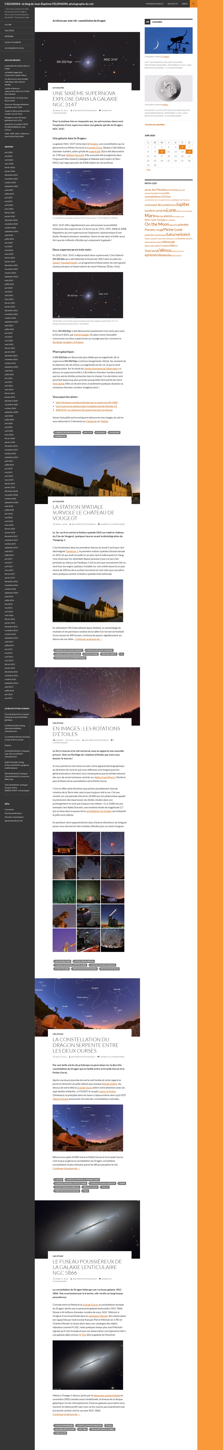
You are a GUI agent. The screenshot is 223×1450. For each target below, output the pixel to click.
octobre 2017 (10, 544)
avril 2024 (9, 250)
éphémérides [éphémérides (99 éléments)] (154, 255)
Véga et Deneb (60, 1098)
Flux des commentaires (14, 817)
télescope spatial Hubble (107, 1395)
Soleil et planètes (13, 42)
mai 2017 (8, 562)
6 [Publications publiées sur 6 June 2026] (182, 147)
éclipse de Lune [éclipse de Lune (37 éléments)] (177, 251)
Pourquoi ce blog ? (155, 4)
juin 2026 (9, 152)
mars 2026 (9, 163)
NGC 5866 (83, 1429)
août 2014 (9, 687)
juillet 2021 (9, 374)
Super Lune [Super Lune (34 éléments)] (173, 239)
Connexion (9, 809)
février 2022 (10, 348)
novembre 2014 (11, 675)
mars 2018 (9, 525)
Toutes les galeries (156, 124)
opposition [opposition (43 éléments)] (173, 225)
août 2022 (9, 325)
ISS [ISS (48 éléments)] (174, 205)
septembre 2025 (11, 186)
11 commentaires (173, 68)
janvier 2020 (10, 442)
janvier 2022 (10, 352)
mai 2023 (8, 291)
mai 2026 (8, 156)
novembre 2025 (11, 179)
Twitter (104, 421)
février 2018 (10, 529)
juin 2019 (9, 468)
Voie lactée (58, 383)
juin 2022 (9, 333)
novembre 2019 (11, 450)
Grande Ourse (94, 147)
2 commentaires (173, 116)
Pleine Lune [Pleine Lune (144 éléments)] (172, 229)
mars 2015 (9, 660)
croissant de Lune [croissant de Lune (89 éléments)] (156, 205)
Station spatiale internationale (70, 658)
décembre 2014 (11, 672)
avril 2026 (9, 160)
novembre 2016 (11, 585)
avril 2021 (9, 386)
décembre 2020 (11, 401)
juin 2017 (9, 559)
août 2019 (9, 461)
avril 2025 (9, 205)
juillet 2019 (9, 465)
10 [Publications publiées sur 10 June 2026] (162, 151)
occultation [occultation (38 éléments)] (170, 220)
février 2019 (10, 483)
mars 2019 (9, 480)
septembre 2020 (11, 412)
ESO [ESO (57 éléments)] (170, 205)
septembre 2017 (11, 547)
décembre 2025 (11, 175)
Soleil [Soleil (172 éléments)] (185, 234)
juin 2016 (9, 604)
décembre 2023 (11, 265)
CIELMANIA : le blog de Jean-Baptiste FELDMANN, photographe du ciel (49, 3)
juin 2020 (9, 423)
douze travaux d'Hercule (67, 1187)
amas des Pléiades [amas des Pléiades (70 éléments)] (156, 189)
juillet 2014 (9, 690)
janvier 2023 (10, 306)
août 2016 (9, 596)
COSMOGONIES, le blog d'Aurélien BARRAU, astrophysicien (15, 728)
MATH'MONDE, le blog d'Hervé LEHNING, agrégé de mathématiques (17, 765)
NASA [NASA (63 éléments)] (168, 216)
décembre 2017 (11, 536)
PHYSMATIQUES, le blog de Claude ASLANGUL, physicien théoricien (17, 776)
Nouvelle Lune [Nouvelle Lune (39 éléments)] (178, 216)
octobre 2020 (10, 408)
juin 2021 (9, 378)
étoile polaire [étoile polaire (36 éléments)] (176, 256)
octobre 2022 (10, 318)
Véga (85, 1191)
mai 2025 (8, 201)
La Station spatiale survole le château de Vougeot (83, 512)
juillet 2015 (9, 645)
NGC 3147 (88, 432)
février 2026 (10, 167)
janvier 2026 (10, 171)
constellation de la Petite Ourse (70, 965)
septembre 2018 (11, 502)
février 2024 (10, 258)
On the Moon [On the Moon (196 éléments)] (157, 224)
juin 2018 (9, 514)
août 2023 (9, 280)
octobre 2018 (10, 498)
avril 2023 (9, 295)
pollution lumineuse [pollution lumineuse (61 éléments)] (155, 234)
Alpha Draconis (62, 961)
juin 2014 (9, 694)
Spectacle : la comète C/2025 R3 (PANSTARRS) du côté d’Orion (16, 127)
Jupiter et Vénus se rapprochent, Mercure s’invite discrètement (17, 91)
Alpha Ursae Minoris (84, 961)
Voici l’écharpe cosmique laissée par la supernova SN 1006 (87, 402)
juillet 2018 (9, 510)
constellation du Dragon (67, 432)
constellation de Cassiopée (99, 650)
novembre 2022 (11, 314)
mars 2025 (9, 209)
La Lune (8, 25)
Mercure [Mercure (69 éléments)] (160, 216)
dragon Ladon (90, 1187)
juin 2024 (9, 243)
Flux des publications (13, 813)
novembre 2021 (11, 359)
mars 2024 (9, 254)
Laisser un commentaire (112, 524)
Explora (8, 745)
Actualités (58, 88)
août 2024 (9, 235)
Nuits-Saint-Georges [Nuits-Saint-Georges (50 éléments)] (155, 219)
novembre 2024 (11, 224)
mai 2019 (8, 472)
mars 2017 (9, 570)
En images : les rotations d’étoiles (86, 731)
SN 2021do (100, 432)
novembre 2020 (11, 404)
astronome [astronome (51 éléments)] (172, 189)
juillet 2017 (9, 555)
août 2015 (9, 641)
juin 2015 (9, 649)
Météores (9, 36)
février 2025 (10, 212)
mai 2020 (8, 427)
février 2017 (10, 574)
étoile (109, 1425)
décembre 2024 (11, 220)
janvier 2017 (10, 577)
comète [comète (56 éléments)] (166, 193)
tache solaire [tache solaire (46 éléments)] (156, 242)
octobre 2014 (10, 679)
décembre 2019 (11, 446)
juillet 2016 (9, 600)
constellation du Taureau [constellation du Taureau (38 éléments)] (179, 200)
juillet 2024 (9, 239)
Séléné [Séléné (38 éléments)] (147, 242)
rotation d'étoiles (110, 969)
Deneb (122, 1183)
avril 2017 (9, 566)
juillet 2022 (9, 329)
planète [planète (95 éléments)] (183, 224)
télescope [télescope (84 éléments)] (168, 242)
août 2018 (9, 506)
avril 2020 (9, 431)
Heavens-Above (109, 654)
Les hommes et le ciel (14, 48)
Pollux (105, 1187)
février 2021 (10, 393)
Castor (58, 1180)
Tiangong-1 (72, 551)
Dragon (94, 143)
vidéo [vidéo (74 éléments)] (172, 245)
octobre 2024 (10, 227)
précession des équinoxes (85, 969)
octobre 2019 (10, 453)
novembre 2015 (11, 630)
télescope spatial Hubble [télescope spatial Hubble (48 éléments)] (157, 245)
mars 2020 (9, 434)
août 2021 (9, 370)
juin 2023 (9, 288)
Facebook (91, 421)
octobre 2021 (10, 363)
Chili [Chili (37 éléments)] (160, 193)
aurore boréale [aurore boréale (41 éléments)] (151, 193)
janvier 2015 (10, 668)
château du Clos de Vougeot (68, 650)
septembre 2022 (11, 322)
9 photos (164, 104)
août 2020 (9, 416)
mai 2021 (8, 382)
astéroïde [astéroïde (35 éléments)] (181, 190)
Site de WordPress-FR (14, 821)
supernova (60, 436)
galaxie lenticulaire (65, 1429)
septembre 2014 (11, 683)
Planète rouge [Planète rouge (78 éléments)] (154, 229)
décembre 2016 (11, 581)
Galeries (157, 22)
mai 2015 (8, 653)
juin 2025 (9, 197)
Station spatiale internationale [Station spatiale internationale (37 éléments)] (157, 238)
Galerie (59, 740)
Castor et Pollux (107, 1091)
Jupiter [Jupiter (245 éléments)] (183, 204)
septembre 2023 (11, 276)
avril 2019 (9, 476)
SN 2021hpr (114, 432)
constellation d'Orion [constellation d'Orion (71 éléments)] (158, 196)
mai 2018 (8, 517)
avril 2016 (9, 611)
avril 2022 (9, 340)
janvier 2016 (10, 623)
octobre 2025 (10, 182)
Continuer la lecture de (88, 638)
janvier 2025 (10, 216)
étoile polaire (91, 654)
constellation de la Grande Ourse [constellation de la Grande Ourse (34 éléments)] (157, 200)
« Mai (148, 169)
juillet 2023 (9, 284)
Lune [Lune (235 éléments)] (171, 210)
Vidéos (185, 4)
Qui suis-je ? (173, 4)
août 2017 (9, 551)
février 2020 (10, 438)
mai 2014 (8, 698)
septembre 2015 (11, 638)
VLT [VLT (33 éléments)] (176, 246)
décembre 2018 (11, 491)
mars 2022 (9, 344)
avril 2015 (9, 657)
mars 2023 (9, 299)
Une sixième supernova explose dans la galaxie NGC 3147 (85, 99)
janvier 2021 (10, 397)
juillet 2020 (9, 419)
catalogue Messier (98, 1315)
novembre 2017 (11, 540)
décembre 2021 (11, 355)
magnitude (94, 151)
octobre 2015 (10, 634)
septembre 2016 (11, 593)
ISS (122, 654)
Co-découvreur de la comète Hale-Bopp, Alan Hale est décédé (16, 82)
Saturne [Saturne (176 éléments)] (173, 234)
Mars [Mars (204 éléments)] (150, 215)
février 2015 (10, 664)
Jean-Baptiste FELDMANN (85, 110)
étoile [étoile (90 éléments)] (167, 255)
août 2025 (9, 190)
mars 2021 (9, 389)
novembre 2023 (11, 269)
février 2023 (10, 303)
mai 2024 (8, 246)
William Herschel (75, 155)
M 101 (82, 1334)
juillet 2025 (9, 194)
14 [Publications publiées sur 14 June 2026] (189, 151)
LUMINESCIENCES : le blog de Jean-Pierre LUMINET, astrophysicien (17, 754)
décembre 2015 (11, 626)
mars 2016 (9, 615)
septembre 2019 (11, 457)
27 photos (165, 56)
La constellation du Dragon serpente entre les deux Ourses (86, 1045)
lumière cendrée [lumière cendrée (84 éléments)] (155, 210)
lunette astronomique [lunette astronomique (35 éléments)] (184, 211)
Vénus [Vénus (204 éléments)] (165, 250)
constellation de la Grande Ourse (83, 1180)
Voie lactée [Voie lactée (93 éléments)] (152, 250)
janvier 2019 (10, 487)
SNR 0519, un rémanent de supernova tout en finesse (84, 409)
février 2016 (10, 619)
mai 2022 (8, 337)
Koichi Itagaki (81, 334)
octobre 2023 (10, 273)
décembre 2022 (11, 310)
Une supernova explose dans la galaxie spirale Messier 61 (86, 406)
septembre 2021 (11, 367)
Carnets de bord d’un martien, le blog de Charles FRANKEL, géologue (17, 717)
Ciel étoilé (58, 723)
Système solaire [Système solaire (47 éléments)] (184, 238)
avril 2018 (9, 521)
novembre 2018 (11, 495)
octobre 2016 (10, 589)
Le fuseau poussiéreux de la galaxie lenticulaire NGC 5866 (87, 1267)
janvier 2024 (10, 261)
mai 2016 (8, 608)
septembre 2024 (11, 231)
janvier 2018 (10, 532)
